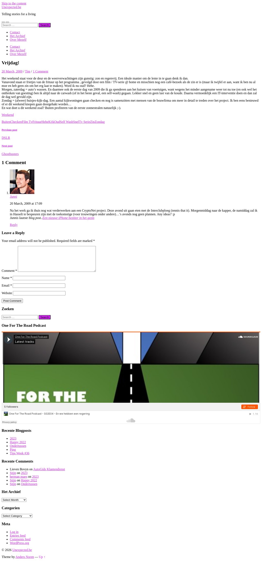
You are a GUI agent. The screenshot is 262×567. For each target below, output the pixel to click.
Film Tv (27, 122)
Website (7, 298)
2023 (13, 443)
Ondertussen (18, 450)
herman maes (18, 481)
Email (7, 290)
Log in (14, 537)
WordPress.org (19, 548)
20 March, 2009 (12, 71)
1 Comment (40, 71)
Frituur (36, 122)
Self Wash (66, 122)
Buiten (6, 122)
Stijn (13, 478)
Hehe (45, 122)
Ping (13, 454)
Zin (92, 122)
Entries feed (18, 540)
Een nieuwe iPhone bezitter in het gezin (68, 218)
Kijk (51, 122)
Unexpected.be (11, 7)
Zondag (100, 122)
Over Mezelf (18, 39)
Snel (76, 122)
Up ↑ (42, 562)
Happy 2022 (18, 447)
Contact (15, 32)
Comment (9, 275)
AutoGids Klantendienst (49, 474)
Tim (27, 71)
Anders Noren (25, 562)
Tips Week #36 (19, 458)
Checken (16, 122)
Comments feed (20, 544)
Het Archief (17, 36)
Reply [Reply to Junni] (14, 225)
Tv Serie (84, 122)
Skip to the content (14, 3)
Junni (13, 196)
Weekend (8, 115)
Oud (57, 122)
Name (7, 283)
